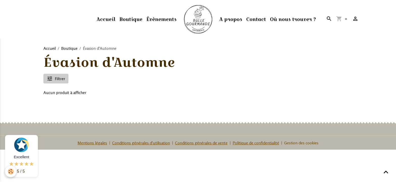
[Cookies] (10, 171)
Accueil (106, 19)
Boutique (130, 19)
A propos (230, 19)
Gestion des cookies (301, 142)
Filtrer (56, 79)
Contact (256, 19)
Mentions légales (92, 142)
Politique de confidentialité (256, 142)
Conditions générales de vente (201, 142)
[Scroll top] (386, 172)
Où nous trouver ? (293, 19)
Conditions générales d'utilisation (141, 142)
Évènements (161, 19)
